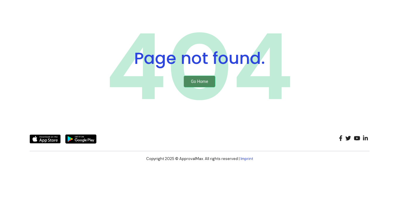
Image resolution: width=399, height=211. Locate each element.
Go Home (199, 81)
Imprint (247, 158)
